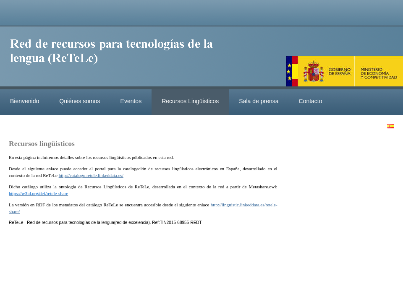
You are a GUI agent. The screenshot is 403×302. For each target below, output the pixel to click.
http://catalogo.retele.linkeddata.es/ (91, 175)
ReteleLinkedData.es (115, 58)
